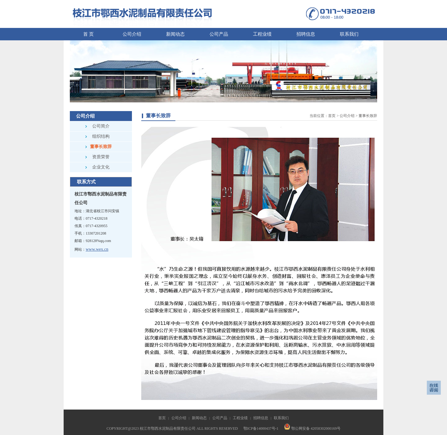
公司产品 (219, 418)
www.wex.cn (97, 249)
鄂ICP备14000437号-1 (260, 428)
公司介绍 (347, 116)
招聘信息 (260, 418)
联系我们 (281, 418)
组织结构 (101, 136)
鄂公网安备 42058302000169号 (312, 428)
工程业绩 (240, 418)
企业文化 (101, 167)
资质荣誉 (101, 157)
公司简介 (101, 126)
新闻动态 (199, 418)
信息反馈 (434, 388)
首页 (332, 116)
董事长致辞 (101, 146)
